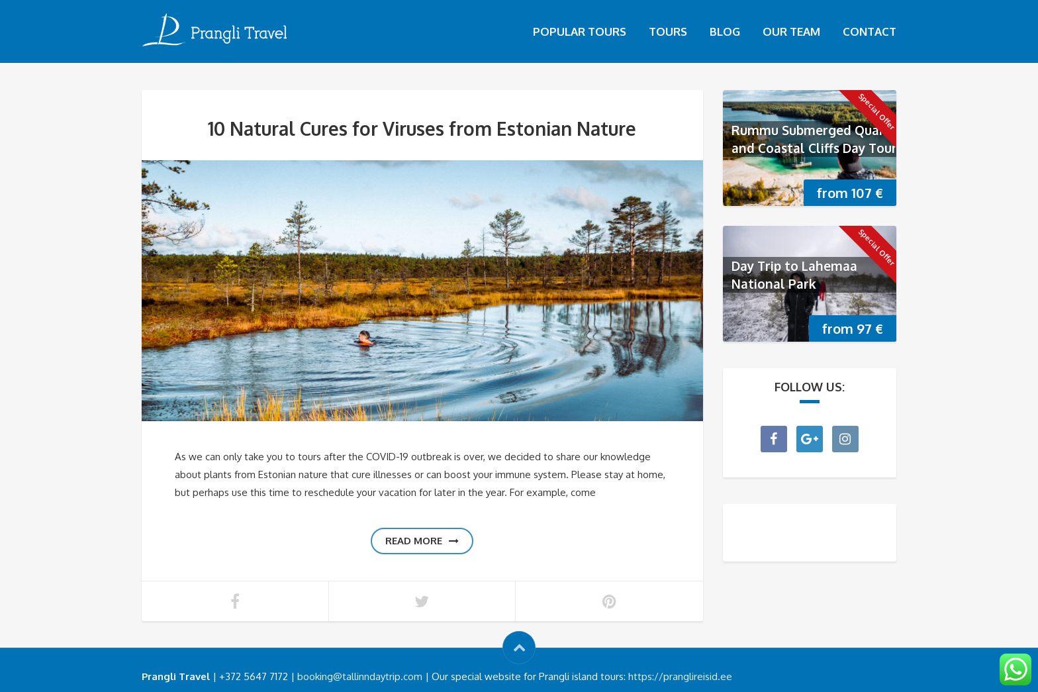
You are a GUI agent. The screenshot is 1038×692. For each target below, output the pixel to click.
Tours (668, 31)
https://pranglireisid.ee (680, 676)
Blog (725, 31)
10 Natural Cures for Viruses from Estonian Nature (422, 128)
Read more (422, 540)
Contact (869, 31)
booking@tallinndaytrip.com (359, 676)
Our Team (791, 31)
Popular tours (579, 31)
